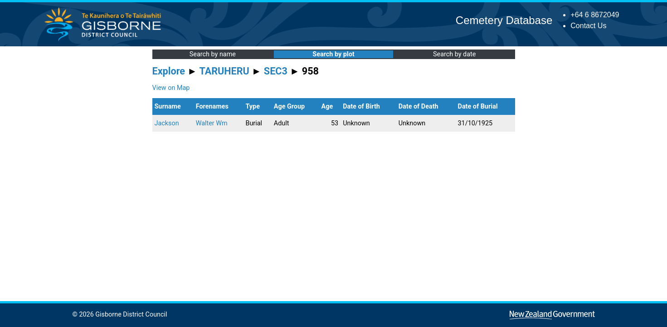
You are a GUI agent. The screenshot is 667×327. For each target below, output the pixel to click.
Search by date (454, 54)
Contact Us (588, 26)
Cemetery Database (504, 20)
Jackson (167, 123)
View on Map (171, 88)
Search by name (213, 54)
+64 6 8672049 (594, 15)
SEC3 (275, 71)
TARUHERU (224, 71)
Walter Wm (212, 123)
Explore (168, 71)
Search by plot (333, 54)
